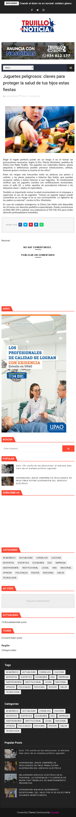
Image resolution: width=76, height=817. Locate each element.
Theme (31, 812)
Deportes (8, 563)
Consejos (42, 558)
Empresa (61, 563)
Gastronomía (11, 568)
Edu (50, 563)
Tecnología (9, 578)
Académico (9, 558)
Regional (48, 573)
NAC (55, 568)
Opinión (7, 573)
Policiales (22, 573)
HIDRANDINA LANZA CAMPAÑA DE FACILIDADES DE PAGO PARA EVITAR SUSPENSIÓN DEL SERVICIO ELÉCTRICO (44, 480)
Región (35, 573)
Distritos (23, 563)
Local (45, 568)
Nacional (36, 96)
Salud (60, 573)
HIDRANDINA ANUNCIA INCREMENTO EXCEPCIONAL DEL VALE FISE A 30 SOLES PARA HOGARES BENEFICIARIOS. (45, 792)
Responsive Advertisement (38, 601)
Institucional (30, 568)
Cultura (56, 558)
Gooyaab (54, 812)
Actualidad (26, 558)
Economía (38, 563)
